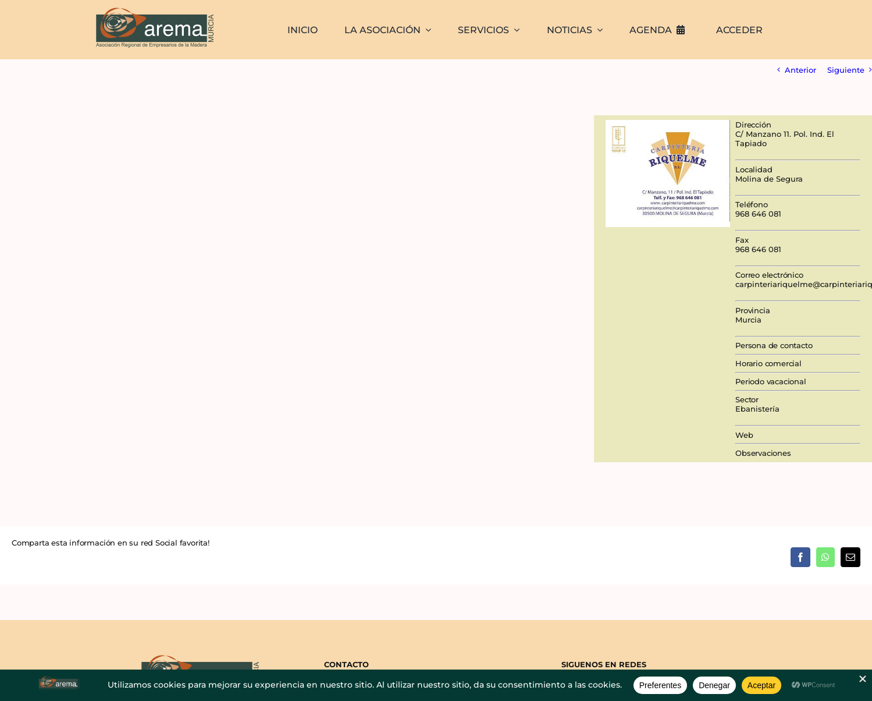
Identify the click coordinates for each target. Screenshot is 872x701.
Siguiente (845, 70)
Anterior (800, 70)
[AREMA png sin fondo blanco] (153, 8)
